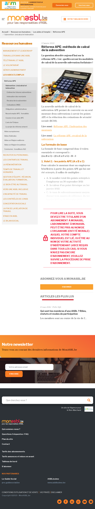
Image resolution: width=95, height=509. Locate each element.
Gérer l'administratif (14, 70)
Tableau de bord (9, 461)
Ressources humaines (21, 32)
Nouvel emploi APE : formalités (17, 114)
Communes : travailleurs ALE (15, 149)
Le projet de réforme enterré (16, 127)
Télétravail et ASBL (13, 60)
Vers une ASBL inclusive (15, 189)
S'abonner (66, 287)
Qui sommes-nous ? (11, 429)
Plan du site (7, 439)
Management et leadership (17, 51)
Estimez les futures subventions (19, 92)
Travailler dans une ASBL (16, 56)
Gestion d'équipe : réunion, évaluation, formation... (17, 178)
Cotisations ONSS (13, 105)
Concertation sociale (14, 204)
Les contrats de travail (15, 160)
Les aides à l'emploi (41, 32)
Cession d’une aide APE (15, 118)
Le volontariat (11, 65)
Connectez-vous (62, 5)
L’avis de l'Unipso (12, 122)
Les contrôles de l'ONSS (15, 199)
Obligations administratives (16, 109)
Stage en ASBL (10, 216)
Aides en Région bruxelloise (15, 145)
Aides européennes (11, 131)
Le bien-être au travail (15, 184)
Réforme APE (59, 32)
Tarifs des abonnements (13, 451)
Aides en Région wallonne (14, 140)
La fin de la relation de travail (15, 209)
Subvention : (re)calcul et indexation (16, 87)
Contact (6, 444)
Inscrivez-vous (84, 5)
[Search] (47, 400)
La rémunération (12, 164)
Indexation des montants (16, 96)
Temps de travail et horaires (13, 170)
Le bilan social (11, 221)
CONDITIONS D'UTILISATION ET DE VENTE (20, 492)
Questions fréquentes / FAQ (15, 434)
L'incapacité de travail (15, 194)
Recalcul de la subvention (16, 101)
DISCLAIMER (56, 492)
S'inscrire (14, 374)
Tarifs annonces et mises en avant (18, 456)
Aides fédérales (10, 136)
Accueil (5, 32)
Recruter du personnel (15, 155)
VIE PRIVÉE (45, 492)
